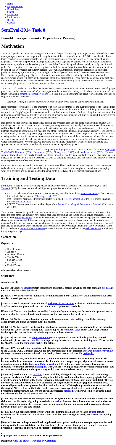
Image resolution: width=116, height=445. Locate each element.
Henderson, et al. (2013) (91, 152)
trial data (37, 375)
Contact (11, 22)
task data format (93, 228)
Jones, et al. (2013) (43, 152)
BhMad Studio (21, 441)
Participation (13, 17)
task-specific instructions (61, 304)
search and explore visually (99, 351)
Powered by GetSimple (44, 441)
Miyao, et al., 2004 (22, 201)
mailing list (88, 354)
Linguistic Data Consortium (43, 364)
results (27, 288)
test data (106, 288)
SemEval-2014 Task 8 (23, 30)
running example (23, 217)
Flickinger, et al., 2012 (47, 196)
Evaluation (12, 14)
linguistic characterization (32, 228)
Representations (15, 6)
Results (10, 20)
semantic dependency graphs (34, 94)
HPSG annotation (89, 193)
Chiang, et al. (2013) (64, 152)
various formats (63, 401)
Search (10, 12)
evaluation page (71, 330)
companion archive (65, 319)
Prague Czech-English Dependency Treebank (80, 204)
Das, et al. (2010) (23, 152)
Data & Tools (13, 9)
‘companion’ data (41, 338)
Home (10, 3)
